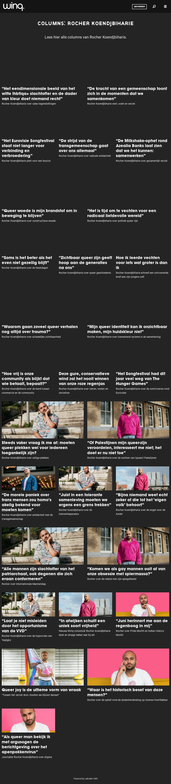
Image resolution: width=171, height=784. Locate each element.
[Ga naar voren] (13, 6)
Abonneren (139, 7)
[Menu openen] (165, 6)
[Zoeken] (154, 6)
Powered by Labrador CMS (86, 779)
